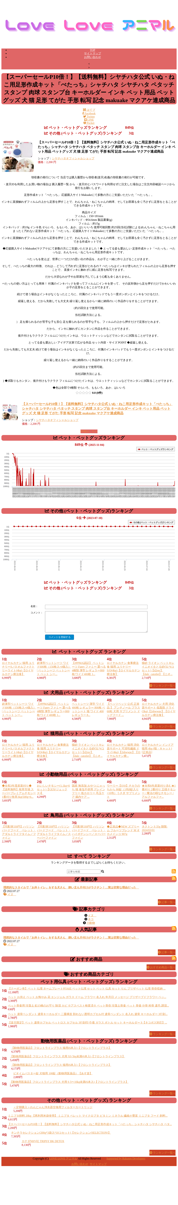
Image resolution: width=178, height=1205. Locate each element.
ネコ (91, 919)
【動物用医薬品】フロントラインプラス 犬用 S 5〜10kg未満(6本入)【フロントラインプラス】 (69, 1081)
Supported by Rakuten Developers (125, 1158)
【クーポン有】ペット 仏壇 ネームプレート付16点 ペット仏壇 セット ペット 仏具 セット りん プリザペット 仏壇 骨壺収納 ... (86, 988)
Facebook (89, 113)
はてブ (89, 109)
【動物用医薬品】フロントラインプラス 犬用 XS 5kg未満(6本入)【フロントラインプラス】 (67, 1056)
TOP (92, 50)
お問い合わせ (92, 57)
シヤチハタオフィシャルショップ (73, 158)
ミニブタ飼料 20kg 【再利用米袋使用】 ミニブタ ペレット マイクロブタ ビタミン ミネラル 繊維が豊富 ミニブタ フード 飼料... (88, 1115)
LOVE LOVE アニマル (63, 1158)
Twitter (89, 116)
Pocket (89, 122)
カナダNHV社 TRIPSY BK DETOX (43, 1141)
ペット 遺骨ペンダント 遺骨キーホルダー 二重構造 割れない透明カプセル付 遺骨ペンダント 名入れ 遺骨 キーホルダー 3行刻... (88, 1014)
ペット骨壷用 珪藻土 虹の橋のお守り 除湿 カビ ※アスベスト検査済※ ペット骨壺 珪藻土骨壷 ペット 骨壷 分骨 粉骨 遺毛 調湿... (88, 1005)
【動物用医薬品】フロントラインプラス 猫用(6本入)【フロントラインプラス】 (61, 1047)
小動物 (91, 922)
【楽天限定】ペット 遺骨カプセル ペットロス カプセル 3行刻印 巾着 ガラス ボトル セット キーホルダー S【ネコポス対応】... (87, 1022)
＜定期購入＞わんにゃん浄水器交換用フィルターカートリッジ (52, 1107)
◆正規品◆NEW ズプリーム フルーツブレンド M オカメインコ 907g (123, 830)
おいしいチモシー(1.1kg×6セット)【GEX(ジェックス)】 (53, 789)
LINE (89, 119)
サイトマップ (92, 53)
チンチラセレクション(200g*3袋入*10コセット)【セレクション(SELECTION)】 (61, 1132)
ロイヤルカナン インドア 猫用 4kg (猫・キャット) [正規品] (158, 748)
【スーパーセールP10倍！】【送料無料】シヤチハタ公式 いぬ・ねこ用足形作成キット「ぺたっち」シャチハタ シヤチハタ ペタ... (90, 1124)
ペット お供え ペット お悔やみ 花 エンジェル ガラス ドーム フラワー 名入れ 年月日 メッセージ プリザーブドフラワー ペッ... (87, 997)
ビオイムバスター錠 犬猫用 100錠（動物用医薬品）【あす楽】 (52, 1073)
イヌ (9, 894)
